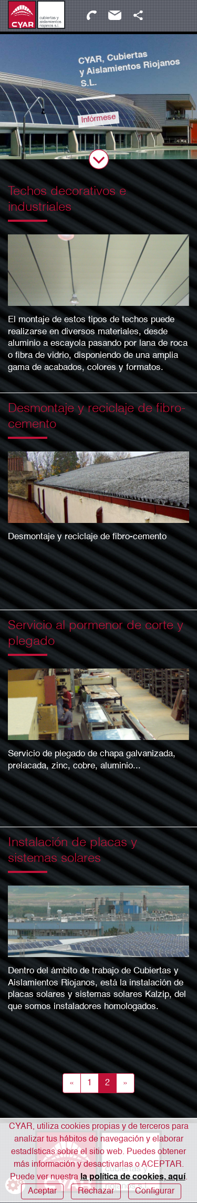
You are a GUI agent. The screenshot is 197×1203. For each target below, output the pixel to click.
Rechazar (96, 1191)
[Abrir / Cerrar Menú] (177, 15)
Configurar (154, 1191)
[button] (137, 15)
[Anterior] (72, 1083)
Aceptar (42, 1191)
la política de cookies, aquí (132, 1177)
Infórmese (97, 117)
